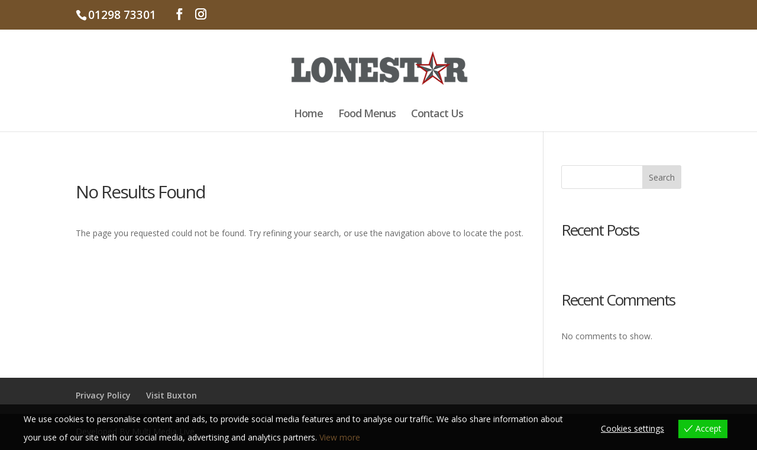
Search (662, 177)
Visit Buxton (171, 395)
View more (339, 437)
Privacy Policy (103, 395)
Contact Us (437, 114)
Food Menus (367, 114)
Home (308, 114)
